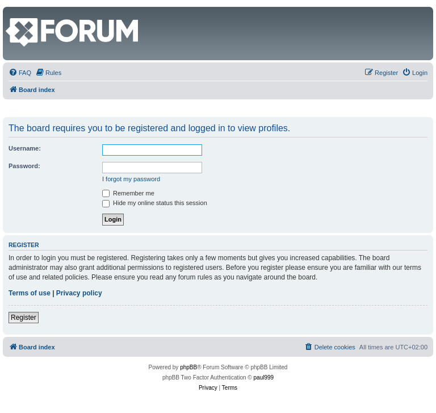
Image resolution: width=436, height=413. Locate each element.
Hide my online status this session (154, 202)
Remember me (128, 193)
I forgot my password (131, 179)
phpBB (188, 367)
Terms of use (30, 293)
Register (23, 318)
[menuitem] (20, 73)
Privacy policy (79, 293)
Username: (25, 148)
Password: (24, 165)
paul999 (264, 377)
